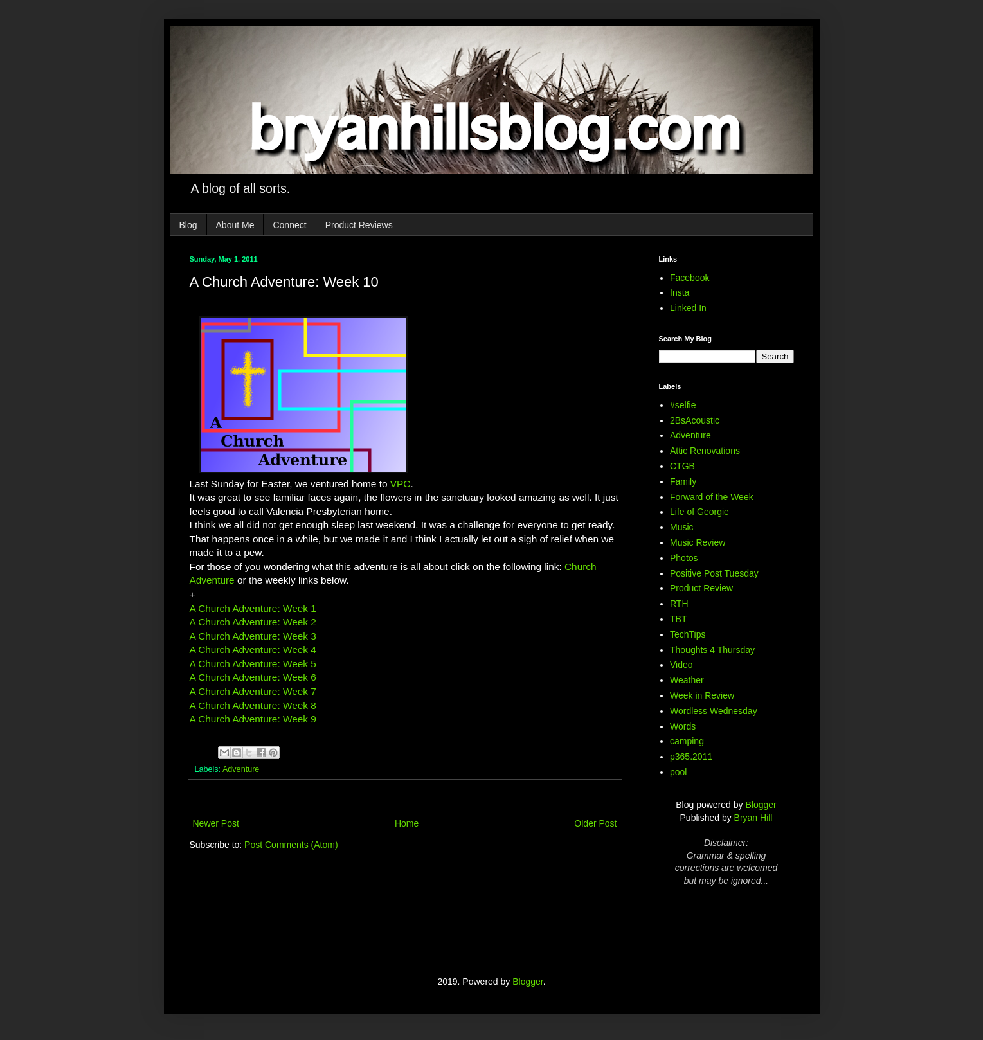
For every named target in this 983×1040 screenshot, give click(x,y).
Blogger (760, 805)
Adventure (240, 769)
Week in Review (702, 695)
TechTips (688, 634)
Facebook (689, 278)
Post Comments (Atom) (291, 844)
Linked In (688, 308)
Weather (687, 680)
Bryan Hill (753, 817)
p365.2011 (691, 756)
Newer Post (216, 823)
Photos (684, 558)
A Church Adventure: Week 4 (253, 649)
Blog (188, 225)
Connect (289, 225)
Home (407, 823)
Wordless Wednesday (713, 711)
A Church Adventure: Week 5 (253, 663)
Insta (679, 292)
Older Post (595, 823)
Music (682, 527)
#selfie (683, 405)
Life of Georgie (699, 512)
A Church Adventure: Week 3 (253, 636)
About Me (235, 225)
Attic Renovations (705, 450)
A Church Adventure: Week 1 (253, 608)
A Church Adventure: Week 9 (253, 718)
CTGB (682, 466)
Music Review (697, 542)
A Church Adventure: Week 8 (253, 705)
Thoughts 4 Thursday (712, 650)
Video (681, 664)
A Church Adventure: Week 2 (253, 621)
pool (678, 772)
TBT (678, 619)
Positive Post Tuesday (714, 573)
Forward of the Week (711, 497)
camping (687, 741)
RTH (679, 603)
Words (683, 726)
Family (683, 481)
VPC (400, 483)
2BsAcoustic (694, 420)
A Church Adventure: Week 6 (253, 677)
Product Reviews (359, 225)
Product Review (701, 588)
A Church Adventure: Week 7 (253, 691)
